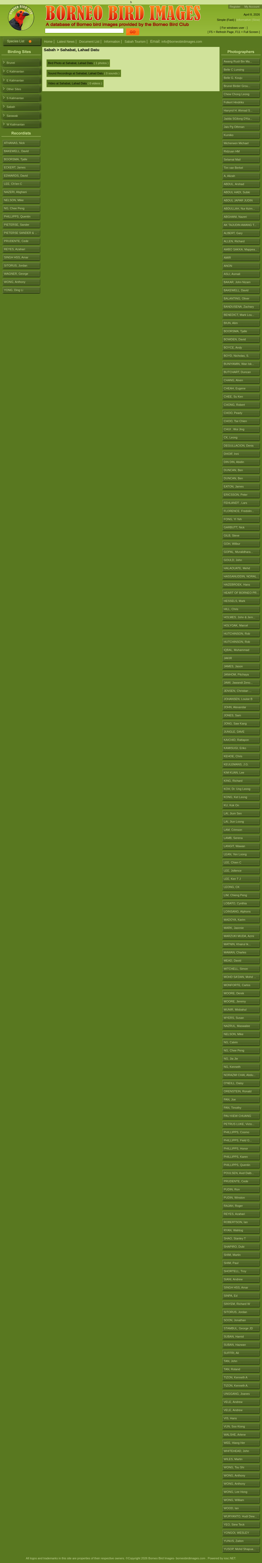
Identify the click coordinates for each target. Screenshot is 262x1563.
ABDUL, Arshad (234, 184)
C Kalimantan (15, 71)
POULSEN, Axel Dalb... (239, 1173)
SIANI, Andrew (233, 1279)
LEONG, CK (232, 887)
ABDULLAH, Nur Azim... (239, 208)
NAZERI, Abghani (15, 192)
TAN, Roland (232, 1369)
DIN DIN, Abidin (234, 462)
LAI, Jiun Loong (234, 821)
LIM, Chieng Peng (235, 895)
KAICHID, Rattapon (236, 739)
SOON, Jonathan (235, 1320)
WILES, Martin (233, 1459)
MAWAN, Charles (235, 952)
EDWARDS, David (16, 175)
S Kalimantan (15, 98)
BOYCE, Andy (233, 347)
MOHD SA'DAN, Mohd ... (240, 976)
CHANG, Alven (233, 380)
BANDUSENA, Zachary (239, 306)
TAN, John (230, 1361)
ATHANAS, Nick (14, 142)
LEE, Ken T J (232, 878)
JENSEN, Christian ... (237, 690)
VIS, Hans (230, 1418)
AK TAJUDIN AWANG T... (240, 224)
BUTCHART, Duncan (237, 372)
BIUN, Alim (231, 323)
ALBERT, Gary (233, 233)
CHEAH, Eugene (235, 388)
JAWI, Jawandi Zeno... (238, 682)
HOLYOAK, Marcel (236, 625)
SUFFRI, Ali (231, 1352)
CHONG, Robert (234, 404)
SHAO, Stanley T (235, 1238)
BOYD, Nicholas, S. (236, 355)
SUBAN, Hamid (234, 1336)
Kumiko (229, 135)
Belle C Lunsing (234, 69)
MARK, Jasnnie (234, 927)
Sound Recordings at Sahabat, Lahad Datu (75, 73)
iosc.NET (229, 1558)
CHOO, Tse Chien (235, 421)
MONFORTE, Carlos (237, 985)
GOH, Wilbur (232, 543)
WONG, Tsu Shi (234, 1467)
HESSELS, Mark (234, 600)
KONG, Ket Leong (235, 797)
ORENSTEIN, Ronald (237, 1091)
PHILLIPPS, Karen (236, 1156)
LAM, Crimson (233, 829)
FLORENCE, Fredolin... (239, 511)
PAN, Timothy (232, 1107)
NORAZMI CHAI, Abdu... (239, 1075)
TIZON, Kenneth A (235, 1377)
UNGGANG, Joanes (237, 1393)
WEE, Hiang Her (234, 1442)
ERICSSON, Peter (235, 494)
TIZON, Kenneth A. (236, 1385)
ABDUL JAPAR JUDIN (238, 200)
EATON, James (234, 486)
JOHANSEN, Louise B (238, 699)
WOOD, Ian (231, 1508)
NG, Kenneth (232, 1066)
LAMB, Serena (233, 838)
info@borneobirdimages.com (181, 42)
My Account (251, 6)
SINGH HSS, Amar (236, 1287)
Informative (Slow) (248, 19)
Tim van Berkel (233, 167)
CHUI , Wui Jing (234, 429)
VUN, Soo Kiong (234, 1426)
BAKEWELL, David (236, 290)
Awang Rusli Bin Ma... (238, 61)
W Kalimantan (16, 124)
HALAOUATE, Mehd (237, 568)
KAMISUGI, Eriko (235, 748)
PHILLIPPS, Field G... (238, 1140)
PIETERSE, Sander (16, 224)
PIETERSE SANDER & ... (20, 232)
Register (235, 6)
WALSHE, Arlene (235, 1434)
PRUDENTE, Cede (236, 1181)
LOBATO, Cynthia (235, 903)
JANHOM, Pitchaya (236, 674)
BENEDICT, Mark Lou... (239, 314)
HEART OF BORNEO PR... (241, 592)
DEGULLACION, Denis (239, 445)
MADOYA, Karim (234, 919)
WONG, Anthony (234, 1475)
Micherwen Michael (236, 143)
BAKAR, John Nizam (237, 282)
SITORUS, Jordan (235, 1312)
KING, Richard (233, 780)
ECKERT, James (15, 167)
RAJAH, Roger (233, 1205)
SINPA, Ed (230, 1295)
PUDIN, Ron (232, 1189)
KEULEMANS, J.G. (236, 764)
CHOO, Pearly (233, 412)
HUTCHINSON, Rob (237, 633)
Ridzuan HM (232, 151)
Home (48, 42)
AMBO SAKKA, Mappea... (240, 249)
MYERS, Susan (234, 1017)
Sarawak (12, 115)
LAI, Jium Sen (233, 813)
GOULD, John (233, 560)
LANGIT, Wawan (234, 846)
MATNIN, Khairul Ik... (237, 944)
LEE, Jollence (232, 870)
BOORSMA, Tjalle (235, 331)
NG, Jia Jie (231, 1058)
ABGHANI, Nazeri (235, 216)
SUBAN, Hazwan (235, 1344)
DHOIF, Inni (231, 453)
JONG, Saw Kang (235, 723)
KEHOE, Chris (233, 756)
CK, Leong (230, 437)
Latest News (66, 42)
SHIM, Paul (231, 1263)
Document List (89, 42)
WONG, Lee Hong (235, 1491)
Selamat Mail (232, 159)
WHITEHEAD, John (236, 1451)
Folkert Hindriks (234, 102)
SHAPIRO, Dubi (234, 1246)
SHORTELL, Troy (235, 1271)
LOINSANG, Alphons (237, 911)
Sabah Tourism (135, 42)
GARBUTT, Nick (234, 527)
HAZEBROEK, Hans (237, 584)
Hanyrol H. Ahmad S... (238, 110)
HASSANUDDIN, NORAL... (241, 576)
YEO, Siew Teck (234, 1524)
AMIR (227, 257)
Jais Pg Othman (234, 126)
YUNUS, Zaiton (234, 1540)
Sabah (11, 106)
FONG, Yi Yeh (233, 519)
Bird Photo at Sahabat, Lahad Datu (70, 63)
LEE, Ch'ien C (13, 183)
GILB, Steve (231, 535)
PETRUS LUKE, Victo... (239, 1124)
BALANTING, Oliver (236, 298)
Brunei (11, 62)
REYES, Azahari (234, 1213)
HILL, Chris (231, 609)
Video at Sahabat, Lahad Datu (67, 83)
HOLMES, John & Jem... (239, 617)
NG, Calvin (231, 1042)
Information (112, 42)
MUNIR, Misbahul (235, 1009)
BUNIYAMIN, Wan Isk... (239, 363)
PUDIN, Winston (234, 1197)
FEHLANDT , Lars (235, 502)
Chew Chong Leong (236, 94)
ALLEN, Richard (234, 241)
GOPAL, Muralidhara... (238, 551)
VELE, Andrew (233, 1401)
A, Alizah (229, 175)
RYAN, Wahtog (233, 1230)
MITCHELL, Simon (236, 968)
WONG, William (234, 1500)
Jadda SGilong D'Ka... (238, 118)
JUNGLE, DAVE (234, 731)
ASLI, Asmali (232, 274)
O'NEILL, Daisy (234, 1083)
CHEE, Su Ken (233, 396)
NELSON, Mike (234, 1034)
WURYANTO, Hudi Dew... (240, 1516)
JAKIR (228, 658)
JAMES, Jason (233, 666)
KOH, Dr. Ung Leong (237, 788)
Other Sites (14, 89)
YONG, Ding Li (13, 290)
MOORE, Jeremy (235, 1001)
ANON (228, 265)
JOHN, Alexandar (235, 707)
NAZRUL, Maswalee (237, 1025)
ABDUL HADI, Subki (237, 192)
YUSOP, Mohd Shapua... (240, 1549)
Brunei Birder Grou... (237, 86)
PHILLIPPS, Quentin (237, 1164)
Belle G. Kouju (233, 77)
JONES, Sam (232, 715)
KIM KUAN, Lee (234, 772)
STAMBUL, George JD (238, 1328)
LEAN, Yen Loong (235, 854)
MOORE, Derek (234, 993)
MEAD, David (232, 960)
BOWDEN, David (235, 339)
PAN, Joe (230, 1099)
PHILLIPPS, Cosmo (236, 1132)
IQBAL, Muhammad (236, 650)
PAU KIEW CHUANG (237, 1115)
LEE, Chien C (232, 862)
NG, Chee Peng (234, 1050)
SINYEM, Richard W (237, 1303)
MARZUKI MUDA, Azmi (239, 936)
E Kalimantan (15, 80)
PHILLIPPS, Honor (236, 1148)
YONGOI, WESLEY (236, 1532)
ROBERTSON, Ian (236, 1222)
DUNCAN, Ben (233, 470)
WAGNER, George (16, 273)
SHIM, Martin (232, 1254)
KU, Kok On (231, 805)
